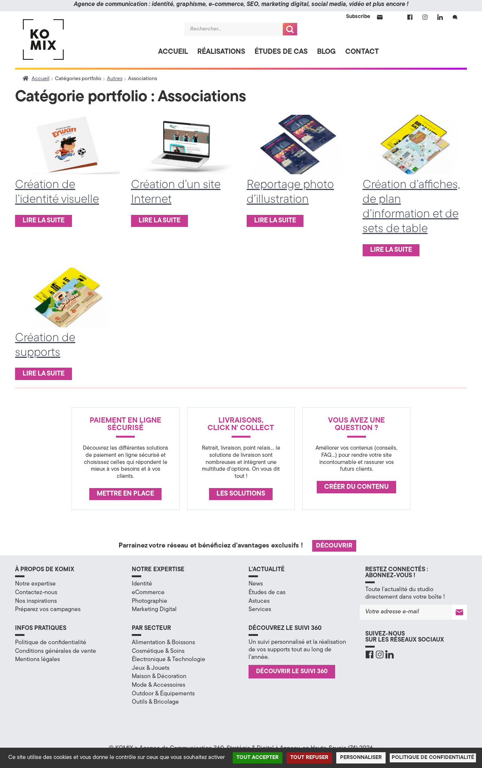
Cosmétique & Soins (158, 651)
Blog (326, 52)
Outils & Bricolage (155, 702)
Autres (114, 79)
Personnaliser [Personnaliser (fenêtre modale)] (361, 757)
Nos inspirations (36, 601)
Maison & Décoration (159, 677)
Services (260, 610)
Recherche (289, 29)
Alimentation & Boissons (163, 643)
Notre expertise (35, 584)
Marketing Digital (154, 610)
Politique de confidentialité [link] (433, 757)
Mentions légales (37, 660)
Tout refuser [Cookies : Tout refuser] (309, 757)
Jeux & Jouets (150, 668)
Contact (362, 52)
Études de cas (281, 52)
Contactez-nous (36, 593)
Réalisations (221, 52)
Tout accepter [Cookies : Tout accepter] (257, 757)
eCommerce (148, 593)
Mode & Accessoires (158, 685)
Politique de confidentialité (50, 643)
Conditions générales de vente (55, 651)
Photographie (149, 601)
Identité (142, 584)
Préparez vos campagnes (48, 610)
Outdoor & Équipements (163, 694)
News (256, 584)
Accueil (173, 52)
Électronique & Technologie (168, 660)
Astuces (259, 601)
